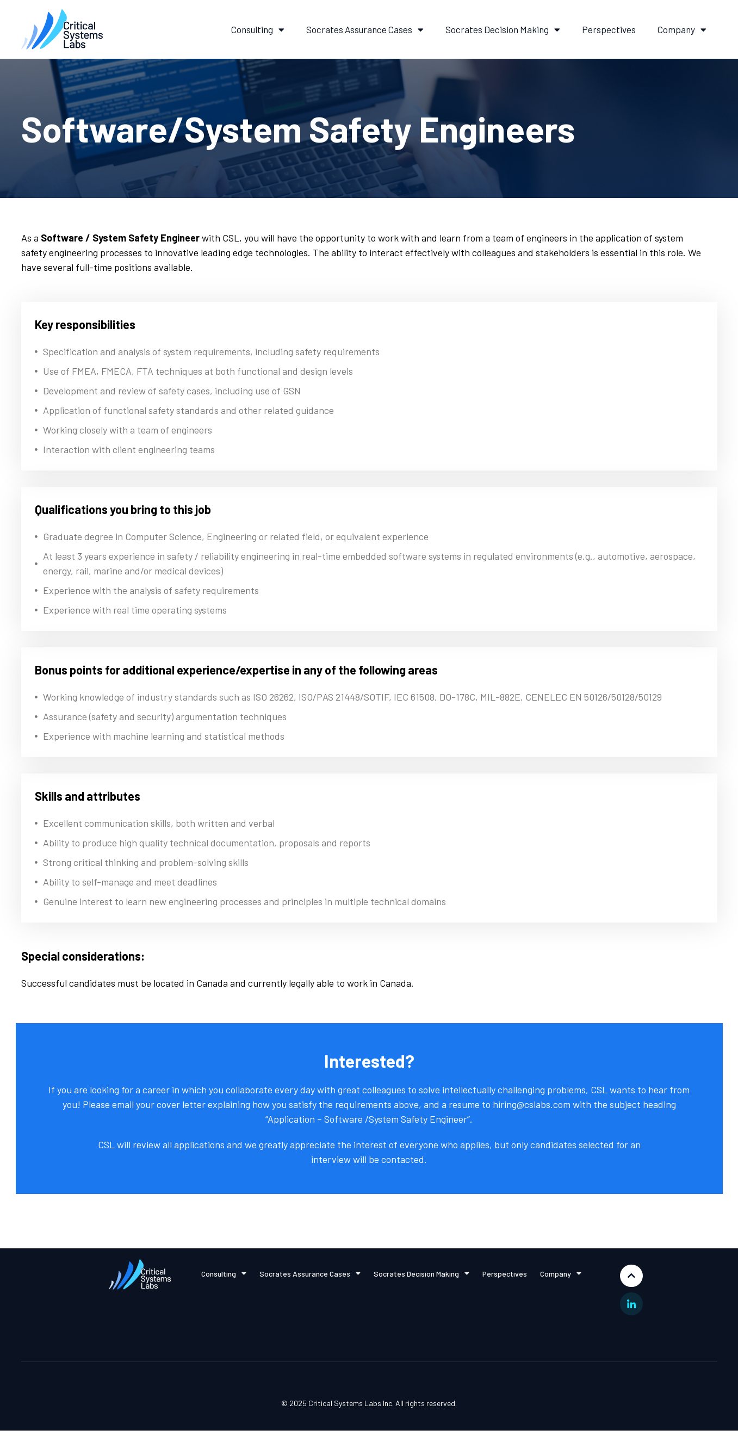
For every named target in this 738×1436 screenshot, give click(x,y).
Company (682, 30)
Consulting (257, 30)
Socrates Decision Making (502, 30)
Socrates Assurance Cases (365, 30)
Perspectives (609, 29)
